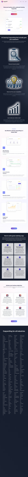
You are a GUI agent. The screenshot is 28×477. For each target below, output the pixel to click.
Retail (20, 397)
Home (9, 373)
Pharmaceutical (16, 392)
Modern (9, 385)
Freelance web (21, 365)
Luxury (9, 380)
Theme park (21, 406)
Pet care (4, 392)
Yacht (15, 413)
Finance (21, 363)
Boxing (9, 342)
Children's (4, 347)
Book (3, 342)
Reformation (10, 397)
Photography (21, 392)
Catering (21, 345)
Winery (21, 412)
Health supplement (16, 370)
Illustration (4, 375)
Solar (9, 401)
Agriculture (15, 335)
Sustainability (21, 403)
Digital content (22, 354)
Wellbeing (4, 412)
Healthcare (21, 370)
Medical (9, 383)
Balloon (15, 340)
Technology (15, 406)
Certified (4, 346)
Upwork (9, 408)
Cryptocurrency (10, 353)
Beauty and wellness (5, 341)
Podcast (15, 393)
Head (9, 369)
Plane (3, 393)
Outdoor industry (11, 389)
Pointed (21, 393)
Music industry (22, 385)
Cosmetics (4, 352)
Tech (3, 406)
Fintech (15, 364)
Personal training (22, 390)
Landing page (4, 378)
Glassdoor (4, 368)
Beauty (9, 341)
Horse (3, 374)
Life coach (10, 379)
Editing (9, 358)
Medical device (16, 383)
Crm (14, 352)
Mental (21, 383)
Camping (4, 345)
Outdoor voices (16, 389)
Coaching (10, 347)
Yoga (20, 413)
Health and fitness (22, 369)
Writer (9, 413)
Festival (9, 363)
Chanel (9, 346)
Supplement (10, 403)
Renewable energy (16, 397)
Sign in (26, 1)
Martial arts (4, 383)
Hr (14, 374)
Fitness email (4, 365)
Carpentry (15, 345)
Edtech (21, 358)
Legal (3, 379)
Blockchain (21, 341)
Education (4, 359)
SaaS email (21, 398)
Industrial (15, 375)
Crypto (3, 353)
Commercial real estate (5, 349)
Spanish (4, 402)
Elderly (9, 359)
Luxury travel (15, 380)
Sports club (15, 402)
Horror (21, 373)
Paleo (20, 389)
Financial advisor (5, 364)
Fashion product (5, 363)
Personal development (10, 391)
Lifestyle (15, 379)
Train (9, 407)
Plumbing (10, 393)
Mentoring (10, 384)
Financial (10, 364)
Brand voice (21, 342)
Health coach (4, 370)
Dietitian (15, 354)
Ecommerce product (5, 358)
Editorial (15, 358)
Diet (3, 354)
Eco (20, 357)
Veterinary (21, 408)
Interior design (22, 375)
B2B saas (4, 340)
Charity (15, 346)
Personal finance (16, 390)
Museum (15, 385)
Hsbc (20, 374)
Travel (20, 407)
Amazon (4, 336)
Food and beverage (11, 365)
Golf (9, 368)
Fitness (21, 364)
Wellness (10, 412)
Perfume (4, 390)
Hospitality (10, 374)
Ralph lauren (10, 396)
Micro (15, 384)
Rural (9, 398)
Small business (4, 401)
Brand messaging (16, 342)
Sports (21, 402)
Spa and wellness (16, 401)
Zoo (3, 414)
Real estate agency (16, 396)
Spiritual (10, 402)
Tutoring (4, 408)
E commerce (15, 357)
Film (14, 363)
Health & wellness (16, 369)
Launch (15, 378)
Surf (14, 403)
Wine (14, 412)
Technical (10, 406)
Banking (21, 340)
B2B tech (10, 340)
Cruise (21, 352)
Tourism (4, 407)
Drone (3, 357)
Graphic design (16, 368)
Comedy (21, 347)
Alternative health (22, 335)
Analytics (15, 336)
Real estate (21, 396)
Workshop (4, 413)
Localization (4, 380)
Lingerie (21, 379)
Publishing (4, 396)
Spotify (3, 403)
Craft (9, 352)
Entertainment (22, 359)
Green (20, 368)
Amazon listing (10, 336)
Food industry (16, 365)
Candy (9, 345)
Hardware (4, 369)
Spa (20, 401)
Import (9, 375)
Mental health (4, 384)
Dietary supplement (11, 354)
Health (9, 370)
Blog (23, 1)
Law (20, 378)
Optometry (4, 389)
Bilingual (15, 341)
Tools (20, 1)
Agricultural (10, 335)
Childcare (21, 346)
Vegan (15, 408)
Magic (20, 380)
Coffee (15, 347)
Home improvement (16, 373)
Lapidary (10, 378)
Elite (14, 359)
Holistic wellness (5, 373)
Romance (4, 398)
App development (22, 336)
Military (4, 385)
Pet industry (10, 392)
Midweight (21, 384)
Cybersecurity (16, 353)
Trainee (15, 407)
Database (21, 353)
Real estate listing (5, 397)
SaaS (14, 398)
